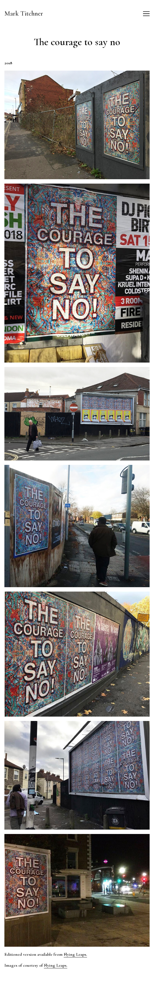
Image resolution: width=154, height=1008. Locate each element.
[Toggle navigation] (146, 13)
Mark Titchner (23, 14)
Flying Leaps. (75, 954)
